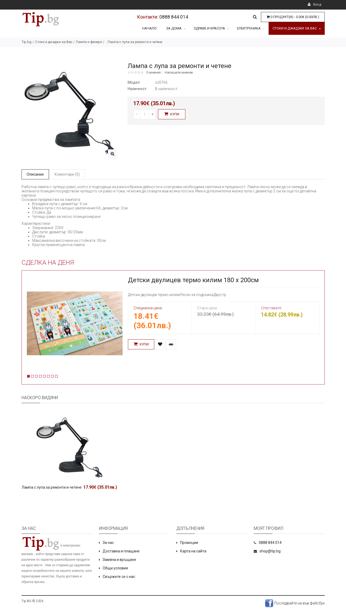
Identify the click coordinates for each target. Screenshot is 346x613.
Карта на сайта (193, 551)
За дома (176, 28)
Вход (314, 4)
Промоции (189, 542)
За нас (108, 542)
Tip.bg (26, 42)
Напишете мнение (179, 72)
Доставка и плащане (121, 551)
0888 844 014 (173, 17)
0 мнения (153, 72)
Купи (171, 114)
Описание (35, 174)
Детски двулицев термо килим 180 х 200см (193, 280)
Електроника (251, 28)
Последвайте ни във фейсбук (295, 603)
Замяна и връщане (119, 559)
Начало (149, 28)
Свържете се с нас (119, 576)
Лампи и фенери (89, 42)
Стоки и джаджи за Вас (297, 28)
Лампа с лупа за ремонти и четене (52, 487)
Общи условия (115, 568)
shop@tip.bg (270, 551)
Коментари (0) (67, 174)
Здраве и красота (211, 28)
